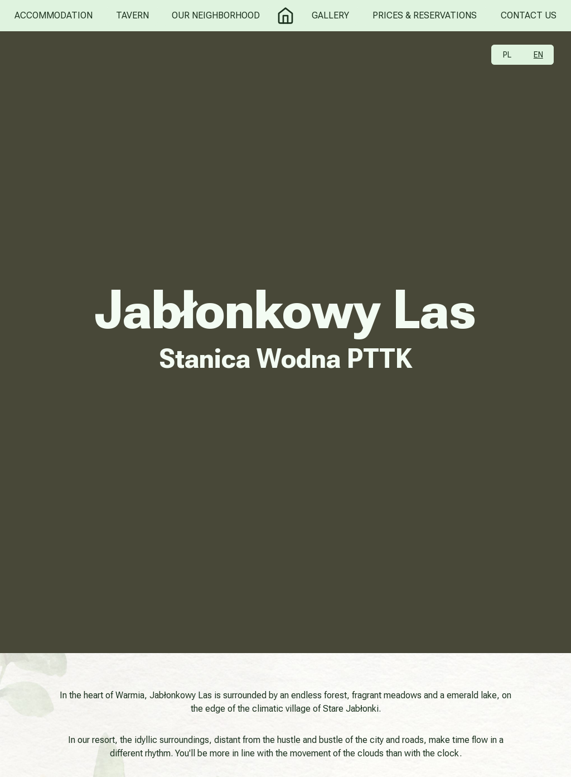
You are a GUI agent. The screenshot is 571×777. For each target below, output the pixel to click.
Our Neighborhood (216, 15)
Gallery (330, 15)
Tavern (132, 15)
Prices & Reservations (424, 15)
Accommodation (53, 15)
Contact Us (529, 15)
